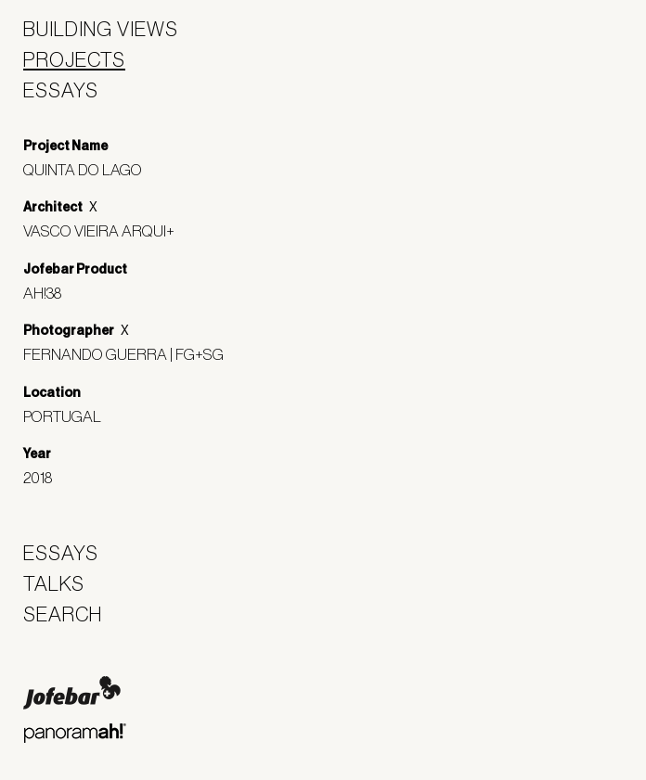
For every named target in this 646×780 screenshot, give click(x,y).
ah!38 (49, 292)
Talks (53, 583)
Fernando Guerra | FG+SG (130, 354)
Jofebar (72, 693)
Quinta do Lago (89, 169)
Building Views (100, 29)
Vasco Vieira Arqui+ (105, 230)
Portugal (69, 416)
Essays (60, 90)
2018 (44, 477)
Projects (74, 59)
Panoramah (74, 733)
